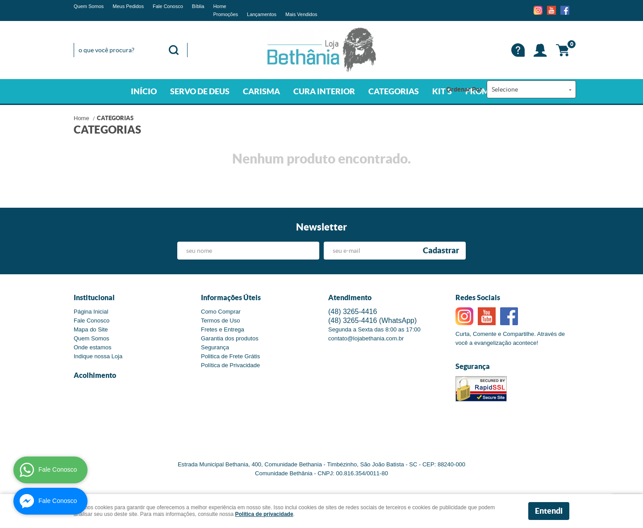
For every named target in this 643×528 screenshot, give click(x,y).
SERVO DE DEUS (200, 91)
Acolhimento (95, 375)
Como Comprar (221, 311)
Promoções (225, 14)
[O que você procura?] (174, 50)
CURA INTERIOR (324, 91)
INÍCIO (144, 91)
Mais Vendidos (301, 14)
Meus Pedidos (128, 6)
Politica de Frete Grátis (230, 356)
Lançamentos (261, 14)
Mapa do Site (91, 329)
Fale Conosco (168, 6)
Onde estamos (93, 347)
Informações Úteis (231, 297)
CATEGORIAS (393, 91)
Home (219, 6)
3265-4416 (352, 311)
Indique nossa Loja (98, 356)
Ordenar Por (464, 89)
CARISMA (261, 91)
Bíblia (198, 6)
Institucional (94, 297)
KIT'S (442, 91)
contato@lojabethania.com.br (366, 338)
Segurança (215, 347)
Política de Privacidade (230, 365)
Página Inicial (91, 311)
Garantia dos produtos (230, 338)
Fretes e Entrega (222, 329)
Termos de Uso (220, 320)
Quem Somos (89, 6)
